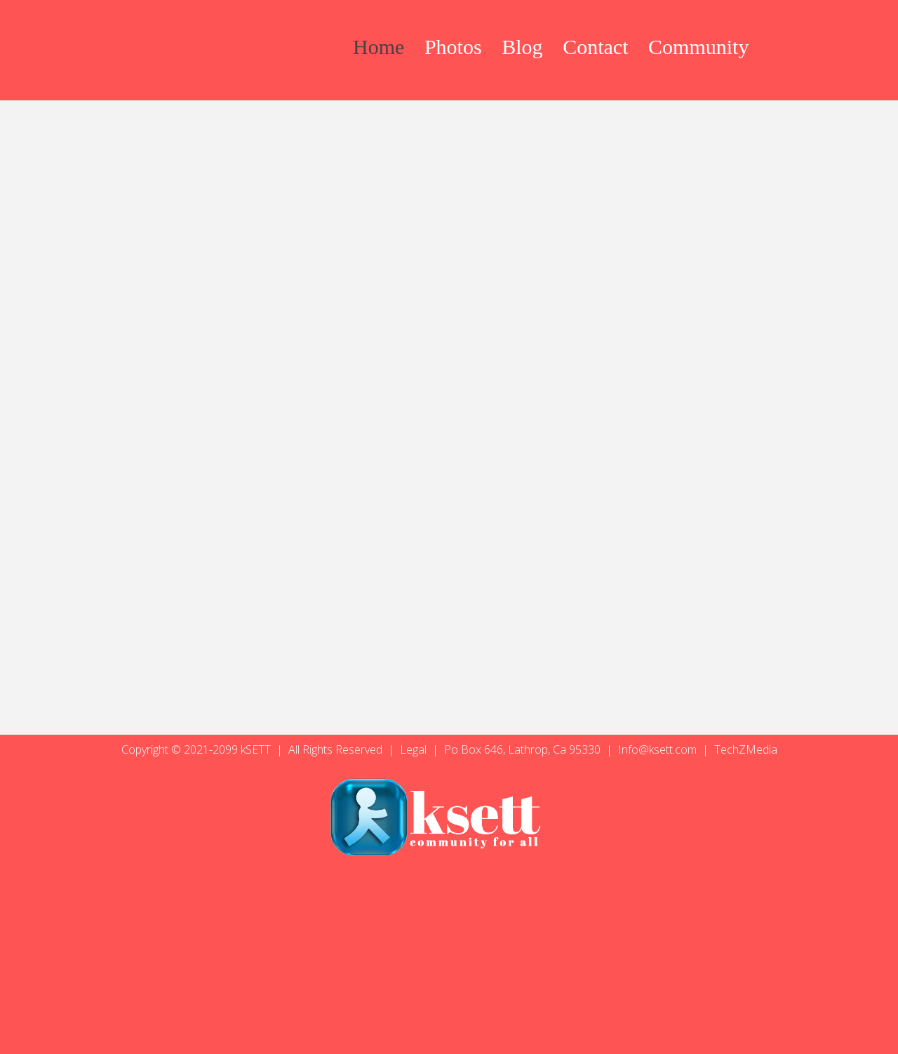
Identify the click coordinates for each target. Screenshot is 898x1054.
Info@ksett (645, 749)
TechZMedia (745, 749)
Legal (414, 749)
